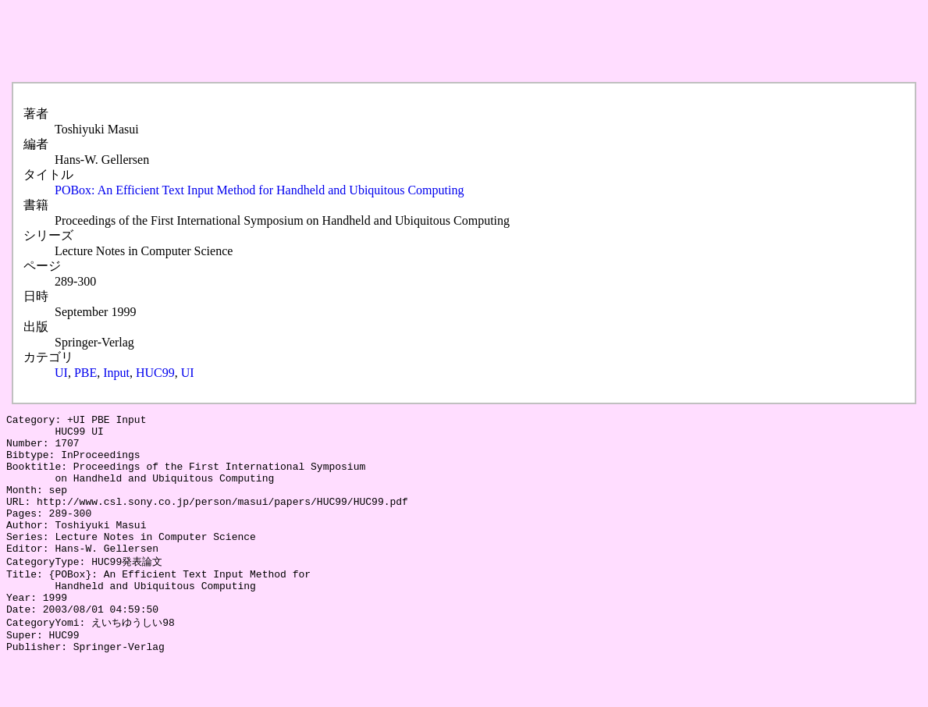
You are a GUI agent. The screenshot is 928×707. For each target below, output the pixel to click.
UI (61, 372)
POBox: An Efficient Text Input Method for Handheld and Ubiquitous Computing (259, 190)
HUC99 (155, 372)
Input (116, 372)
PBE (85, 372)
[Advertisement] (290, 41)
